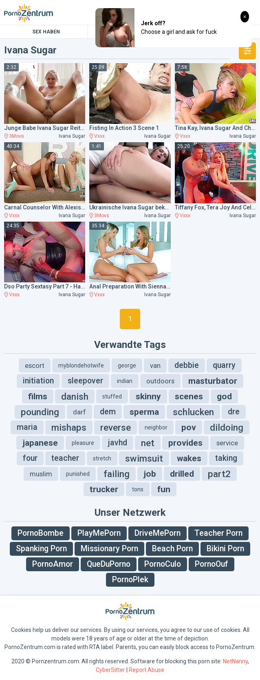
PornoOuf (211, 564)
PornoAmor (52, 564)
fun (163, 489)
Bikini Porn (225, 548)
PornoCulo (162, 564)
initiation (38, 380)
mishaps (68, 427)
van (155, 365)
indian (124, 381)
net (147, 443)
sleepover (85, 380)
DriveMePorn (157, 533)
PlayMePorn (99, 533)
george (127, 365)
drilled (182, 474)
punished (78, 474)
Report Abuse (146, 670)
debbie (186, 365)
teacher (65, 458)
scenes (189, 396)
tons (137, 489)
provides (185, 443)
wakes (189, 458)
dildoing (226, 427)
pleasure (83, 443)
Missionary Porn (109, 548)
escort (34, 365)
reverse (115, 427)
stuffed (112, 396)
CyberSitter (110, 670)
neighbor (156, 427)
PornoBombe (41, 533)
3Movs (16, 136)
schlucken (193, 412)
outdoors (160, 381)
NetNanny (235, 661)
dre (234, 411)
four (30, 458)
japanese (40, 443)
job (149, 474)
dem (108, 411)
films (37, 396)
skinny (148, 396)
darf (79, 412)
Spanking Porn (41, 548)
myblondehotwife (81, 365)
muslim (41, 474)
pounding (40, 412)
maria (27, 427)
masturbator (212, 381)
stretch (102, 458)
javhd (117, 442)
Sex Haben (46, 32)
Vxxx (99, 136)
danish (74, 396)
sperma (144, 412)
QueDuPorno (108, 564)
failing (117, 474)
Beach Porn (172, 548)
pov (188, 427)
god (224, 396)
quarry (224, 365)
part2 (219, 474)
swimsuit (144, 458)
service (227, 443)
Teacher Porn (218, 533)
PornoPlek (130, 579)
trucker (104, 489)
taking (226, 458)
